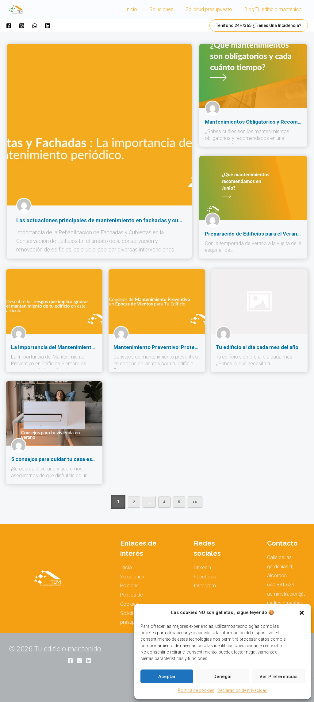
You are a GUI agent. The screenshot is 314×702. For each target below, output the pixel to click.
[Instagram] (22, 26)
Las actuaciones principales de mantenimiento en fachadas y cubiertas (106, 220)
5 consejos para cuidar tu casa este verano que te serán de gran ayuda (93, 459)
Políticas (129, 586)
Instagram (205, 586)
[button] (302, 613)
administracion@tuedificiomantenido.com (286, 603)
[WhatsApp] (34, 26)
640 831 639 (280, 585)
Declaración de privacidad (242, 690)
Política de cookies (196, 690)
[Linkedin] (47, 26)
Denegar (222, 676)
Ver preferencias (278, 676)
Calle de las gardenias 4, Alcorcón (280, 566)
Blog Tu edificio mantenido (274, 9)
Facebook (205, 577)
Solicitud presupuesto (212, 9)
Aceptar (167, 676)
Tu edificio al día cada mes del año (255, 347)
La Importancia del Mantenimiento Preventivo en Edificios (78, 347)
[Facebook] (9, 26)
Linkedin (202, 567)
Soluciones (167, 9)
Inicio (140, 9)
